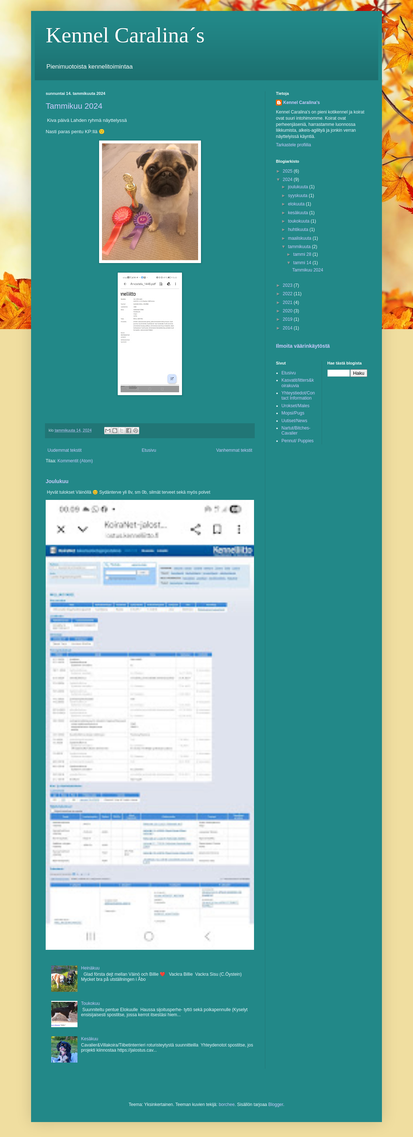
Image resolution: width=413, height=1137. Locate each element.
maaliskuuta (300, 238)
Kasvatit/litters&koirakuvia (297, 383)
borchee (226, 1104)
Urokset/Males (295, 405)
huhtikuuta (299, 229)
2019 (288, 319)
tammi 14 (302, 262)
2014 (288, 328)
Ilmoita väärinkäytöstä (303, 346)
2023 (288, 285)
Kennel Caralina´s (125, 35)
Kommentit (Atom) (75, 460)
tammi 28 (302, 254)
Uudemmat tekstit (65, 450)
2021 (288, 302)
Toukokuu (90, 1003)
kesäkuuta (298, 212)
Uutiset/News (294, 420)
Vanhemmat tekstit (234, 450)
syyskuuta (298, 195)
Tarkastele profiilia (293, 144)
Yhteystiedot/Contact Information (298, 395)
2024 (288, 179)
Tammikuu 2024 (74, 106)
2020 (288, 310)
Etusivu (149, 450)
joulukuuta (298, 186)
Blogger (275, 1104)
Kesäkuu (89, 1038)
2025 (288, 171)
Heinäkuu (90, 968)
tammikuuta (300, 246)
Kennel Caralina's (301, 102)
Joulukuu (57, 481)
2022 (288, 293)
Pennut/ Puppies (297, 440)
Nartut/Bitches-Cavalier (295, 430)
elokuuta (297, 204)
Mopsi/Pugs (292, 413)
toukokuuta (299, 221)
